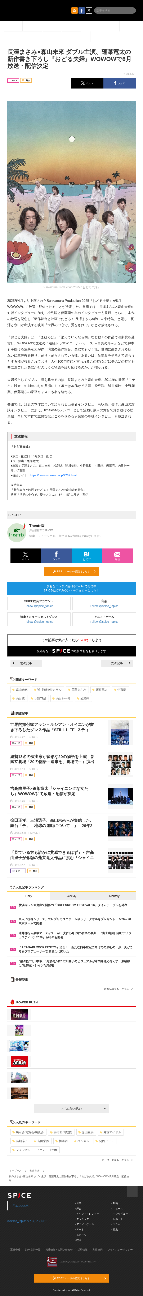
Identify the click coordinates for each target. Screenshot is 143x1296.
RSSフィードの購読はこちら (74, 571)
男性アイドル (110, 1132)
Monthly (114, 896)
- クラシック (82, 1219)
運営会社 (15, 1249)
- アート (79, 1229)
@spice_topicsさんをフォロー (27, 1221)
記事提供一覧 (32, 1249)
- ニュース (117, 1208)
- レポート (117, 1219)
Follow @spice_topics (39, 606)
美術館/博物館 (61, 1132)
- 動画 (114, 1203)
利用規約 (98, 1249)
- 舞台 (78, 1208)
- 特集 (114, 1229)
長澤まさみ (77, 689)
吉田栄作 (41, 1141)
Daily (28, 896)
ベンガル (81, 1141)
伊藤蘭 (120, 689)
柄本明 (61, 1141)
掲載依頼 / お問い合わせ (59, 1249)
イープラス (15, 1170)
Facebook (21, 1206)
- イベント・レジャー (87, 1213)
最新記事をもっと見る (118, 988)
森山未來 (20, 689)
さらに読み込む (83, 1108)
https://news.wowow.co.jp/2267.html (53, 475)
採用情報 (82, 1249)
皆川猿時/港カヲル (48, 689)
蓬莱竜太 (100, 689)
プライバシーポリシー (120, 1249)
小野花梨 (38, 698)
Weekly (71, 896)
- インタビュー (119, 1213)
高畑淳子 (20, 1141)
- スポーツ (80, 1234)
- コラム (115, 1224)
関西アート (104, 1141)
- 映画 (78, 1240)
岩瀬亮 (83, 698)
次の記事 (120, 663)
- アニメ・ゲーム (84, 1224)
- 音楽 (78, 1203)
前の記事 (22, 663)
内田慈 (18, 698)
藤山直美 (86, 1132)
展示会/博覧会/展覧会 (28, 1132)
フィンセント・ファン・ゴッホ (34, 1149)
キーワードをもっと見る (117, 1160)
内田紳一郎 (61, 698)
